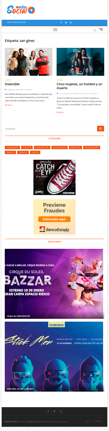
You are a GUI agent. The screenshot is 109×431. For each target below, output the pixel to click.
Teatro (8, 79)
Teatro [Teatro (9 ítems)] (23, 152)
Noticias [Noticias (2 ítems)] (75, 147)
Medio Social (11, 421)
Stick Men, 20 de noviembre (20, 388)
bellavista (11, 89)
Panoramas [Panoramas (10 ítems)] (91, 147)
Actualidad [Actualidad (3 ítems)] (12, 147)
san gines (28, 89)
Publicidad (98, 421)
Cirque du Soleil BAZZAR (18, 316)
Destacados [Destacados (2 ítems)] (60, 147)
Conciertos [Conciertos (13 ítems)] (42, 147)
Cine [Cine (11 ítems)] (27, 147)
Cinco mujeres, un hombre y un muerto (79, 86)
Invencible (12, 84)
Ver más (8, 105)
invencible (20, 89)
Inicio (87, 421)
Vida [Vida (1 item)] (35, 152)
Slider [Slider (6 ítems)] (10, 152)
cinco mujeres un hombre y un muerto (74, 93)
